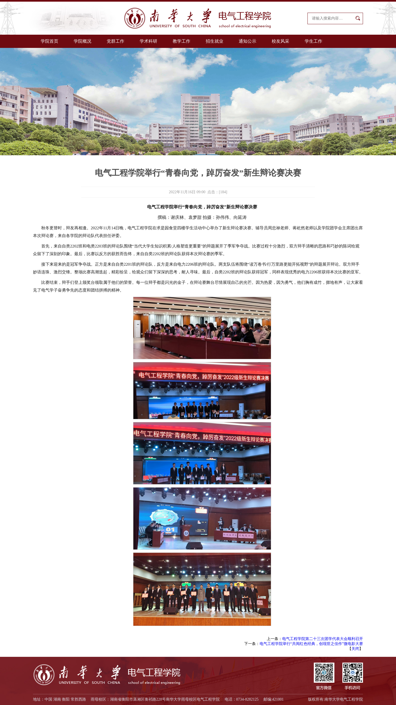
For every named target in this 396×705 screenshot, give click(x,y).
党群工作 (115, 41)
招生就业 (214, 41)
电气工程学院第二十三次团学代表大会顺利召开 (322, 639)
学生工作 (313, 41)
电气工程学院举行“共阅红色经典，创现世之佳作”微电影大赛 (311, 644)
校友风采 (280, 41)
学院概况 (82, 41)
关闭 (355, 649)
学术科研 (148, 41)
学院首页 (49, 41)
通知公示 (247, 41)
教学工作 (181, 41)
